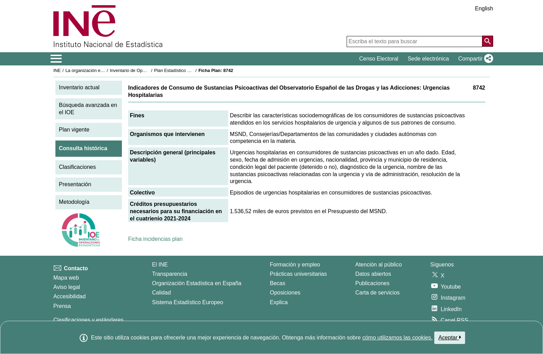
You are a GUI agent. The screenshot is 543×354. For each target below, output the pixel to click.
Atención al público (378, 264)
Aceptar (449, 337)
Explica (279, 302)
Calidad (161, 293)
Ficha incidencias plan (155, 239)
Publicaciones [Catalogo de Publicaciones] (372, 283)
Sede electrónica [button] (428, 59)
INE (57, 70)
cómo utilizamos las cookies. (397, 338)
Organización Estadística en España (196, 283)
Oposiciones (285, 293)
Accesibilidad (69, 296)
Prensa (62, 306)
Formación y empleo (295, 264)
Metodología (74, 202)
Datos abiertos (373, 274)
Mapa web (66, 278)
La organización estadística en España (103, 70)
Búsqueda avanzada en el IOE (88, 108)
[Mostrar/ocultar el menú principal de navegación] (56, 59)
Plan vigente (74, 130)
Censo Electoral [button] (378, 59)
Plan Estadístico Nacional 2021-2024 (190, 70)
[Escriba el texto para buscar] (414, 41)
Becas (277, 283)
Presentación (75, 184)
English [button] (484, 8)
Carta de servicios (377, 293)
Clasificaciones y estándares (88, 320)
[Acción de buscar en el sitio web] (487, 41)
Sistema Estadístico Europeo (187, 302)
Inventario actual (79, 87)
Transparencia (169, 274)
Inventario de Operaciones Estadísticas (148, 70)
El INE (160, 264)
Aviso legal (66, 287)
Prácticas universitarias (298, 274)
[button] (474, 59)
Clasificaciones (77, 167)
